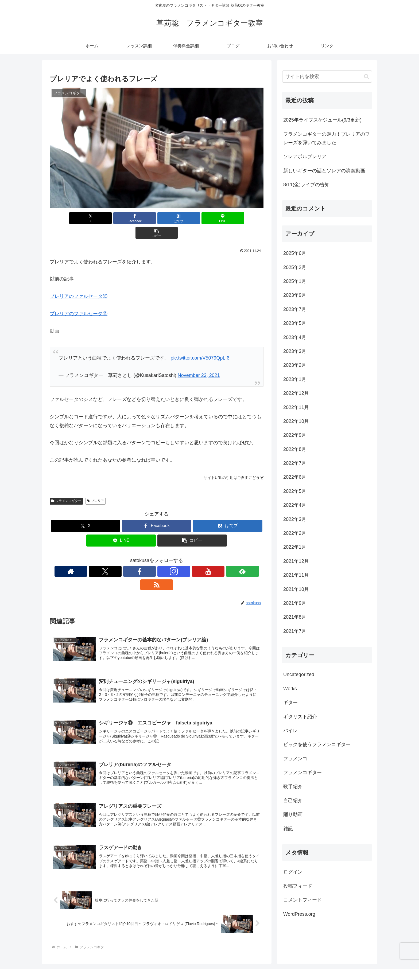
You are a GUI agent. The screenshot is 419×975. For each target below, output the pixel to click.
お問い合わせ (344, 958)
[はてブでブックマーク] (156, 218)
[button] (228, 218)
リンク (366, 958)
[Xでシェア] (85, 218)
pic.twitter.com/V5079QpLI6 (199, 343)
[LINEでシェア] (192, 218)
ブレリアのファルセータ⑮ (78, 281)
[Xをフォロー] (132, 556)
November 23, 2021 (199, 360)
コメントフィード (302, 900)
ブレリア (95, 486)
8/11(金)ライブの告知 (306, 184)
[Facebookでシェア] (121, 218)
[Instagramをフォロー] (156, 556)
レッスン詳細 (271, 958)
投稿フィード (297, 886)
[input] (327, 77)
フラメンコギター (66, 486)
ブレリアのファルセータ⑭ (78, 299)
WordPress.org (299, 914)
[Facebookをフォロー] (144, 556)
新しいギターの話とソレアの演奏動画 (324, 170)
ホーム (248, 958)
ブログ (321, 958)
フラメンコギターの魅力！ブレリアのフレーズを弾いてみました (326, 138)
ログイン (292, 872)
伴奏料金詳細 (299, 958)
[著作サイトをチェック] (119, 556)
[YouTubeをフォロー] (169, 556)
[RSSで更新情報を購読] (193, 556)
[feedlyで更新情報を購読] (181, 556)
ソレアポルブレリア (305, 156)
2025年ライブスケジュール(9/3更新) (322, 120)
